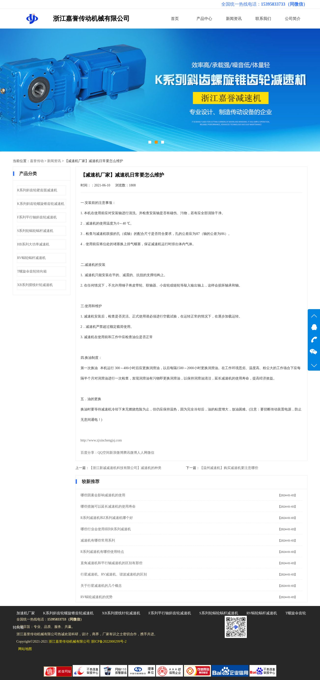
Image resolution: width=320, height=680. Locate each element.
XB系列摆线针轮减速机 (35, 285)
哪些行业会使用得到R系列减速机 (106, 529)
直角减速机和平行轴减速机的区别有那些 (111, 563)
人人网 (142, 452)
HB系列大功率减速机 (33, 244)
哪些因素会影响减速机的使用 (103, 495)
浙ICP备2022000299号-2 (108, 641)
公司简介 (293, 18)
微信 (150, 452)
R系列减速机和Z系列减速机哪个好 (107, 518)
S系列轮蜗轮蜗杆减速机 (35, 231)
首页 (175, 18)
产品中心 (204, 18)
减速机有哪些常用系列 (98, 540)
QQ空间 (104, 452)
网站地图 (25, 649)
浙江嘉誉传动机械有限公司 (91, 18)
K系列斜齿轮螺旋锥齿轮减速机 (40, 204)
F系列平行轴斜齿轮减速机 (37, 217)
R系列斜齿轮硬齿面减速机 (37, 190)
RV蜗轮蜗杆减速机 (31, 258)
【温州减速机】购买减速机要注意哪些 (229, 468)
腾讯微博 (130, 452)
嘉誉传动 (37, 161)
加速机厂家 (25, 613)
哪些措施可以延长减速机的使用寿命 (108, 506)
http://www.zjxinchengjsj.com (101, 440)
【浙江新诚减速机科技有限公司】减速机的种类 (125, 468)
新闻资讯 (234, 18)
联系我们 (263, 18)
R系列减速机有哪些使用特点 (102, 552)
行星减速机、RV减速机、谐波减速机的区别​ (114, 574)
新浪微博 (116, 452)
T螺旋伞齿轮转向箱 (32, 271)
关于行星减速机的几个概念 (101, 586)
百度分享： (89, 452)
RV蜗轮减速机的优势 (96, 597)
